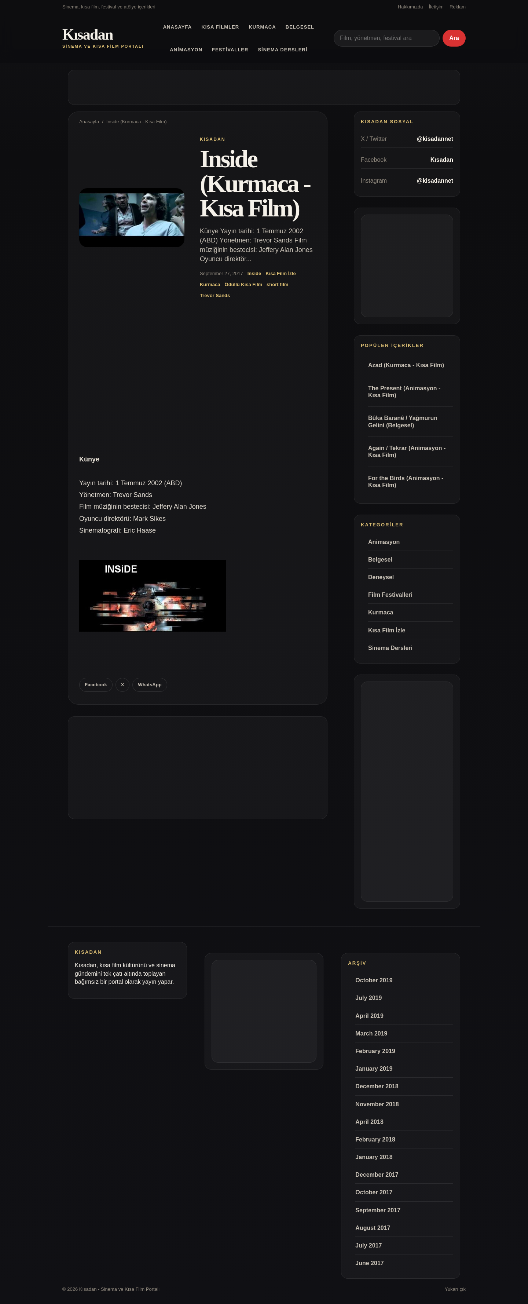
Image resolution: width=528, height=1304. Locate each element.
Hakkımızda (410, 7)
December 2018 (376, 1086)
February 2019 (375, 1051)
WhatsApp (149, 684)
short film (277, 284)
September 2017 (377, 1210)
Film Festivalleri (390, 595)
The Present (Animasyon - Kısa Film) (404, 391)
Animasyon (186, 49)
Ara (454, 38)
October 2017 (373, 1192)
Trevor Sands (215, 295)
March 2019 (371, 1033)
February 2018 (375, 1139)
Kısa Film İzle (280, 273)
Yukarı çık (455, 1289)
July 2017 (368, 1245)
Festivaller (230, 49)
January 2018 (373, 1157)
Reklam (458, 7)
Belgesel (300, 27)
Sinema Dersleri (282, 49)
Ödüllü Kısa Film (244, 284)
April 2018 (369, 1122)
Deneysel (381, 577)
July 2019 (368, 998)
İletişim (436, 7)
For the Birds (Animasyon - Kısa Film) (405, 481)
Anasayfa (177, 27)
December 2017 (376, 1175)
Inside (254, 273)
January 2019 (373, 1069)
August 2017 (372, 1228)
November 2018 (377, 1104)
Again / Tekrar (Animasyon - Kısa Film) (406, 451)
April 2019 (369, 1016)
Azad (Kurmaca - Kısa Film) (406, 365)
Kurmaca (262, 27)
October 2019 (373, 980)
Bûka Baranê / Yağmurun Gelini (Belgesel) (402, 421)
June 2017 (369, 1263)
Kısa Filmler (220, 27)
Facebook (96, 684)
